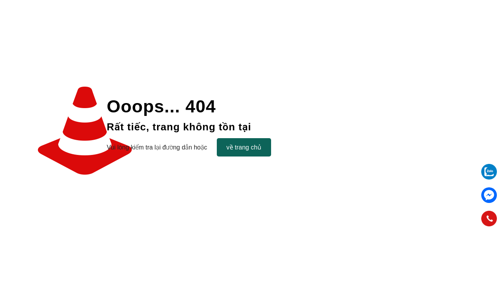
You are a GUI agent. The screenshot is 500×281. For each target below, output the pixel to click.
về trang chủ (244, 147)
